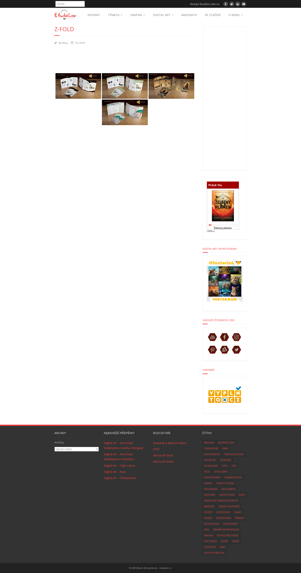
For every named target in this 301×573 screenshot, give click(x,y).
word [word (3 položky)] (236, 541)
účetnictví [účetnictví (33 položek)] (209, 547)
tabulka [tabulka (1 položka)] (208, 535)
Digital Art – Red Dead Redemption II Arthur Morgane (123, 445)
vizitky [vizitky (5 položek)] (224, 541)
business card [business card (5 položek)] (226, 442)
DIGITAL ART (161, 15)
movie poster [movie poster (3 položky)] (227, 494)
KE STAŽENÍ (212, 15)
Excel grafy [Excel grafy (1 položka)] (220, 471)
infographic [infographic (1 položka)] (229, 489)
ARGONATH (189, 15)
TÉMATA (113, 15)
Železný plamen (223, 228)
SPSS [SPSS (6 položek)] (206, 529)
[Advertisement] (127, 58)
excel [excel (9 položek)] (207, 471)
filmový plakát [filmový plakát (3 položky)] (212, 477)
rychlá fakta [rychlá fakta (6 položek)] (230, 523)
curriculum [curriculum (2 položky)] (211, 448)
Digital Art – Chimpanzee (120, 478)
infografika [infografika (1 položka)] (210, 489)
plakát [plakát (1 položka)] (237, 512)
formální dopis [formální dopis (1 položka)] (233, 477)
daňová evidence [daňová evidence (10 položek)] (234, 454)
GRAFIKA (136, 15)
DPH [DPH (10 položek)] (234, 465)
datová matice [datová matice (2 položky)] (212, 454)
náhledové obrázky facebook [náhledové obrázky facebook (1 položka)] (221, 500)
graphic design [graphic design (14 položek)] (225, 483)
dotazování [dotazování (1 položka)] (210, 465)
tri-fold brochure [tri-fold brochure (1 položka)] (227, 535)
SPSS (156, 449)
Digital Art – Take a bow (119, 465)
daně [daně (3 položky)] (225, 448)
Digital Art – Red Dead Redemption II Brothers (119, 456)
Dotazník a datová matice (169, 443)
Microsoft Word (163, 461)
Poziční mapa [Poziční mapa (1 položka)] (223, 518)
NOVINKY (94, 15)
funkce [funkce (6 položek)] (208, 483)
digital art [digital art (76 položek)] (210, 460)
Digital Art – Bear (115, 472)
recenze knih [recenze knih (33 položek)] (211, 523)
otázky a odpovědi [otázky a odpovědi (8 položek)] (229, 506)
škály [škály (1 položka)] (222, 547)
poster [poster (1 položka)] (208, 518)
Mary (65, 43)
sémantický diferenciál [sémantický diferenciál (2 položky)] (226, 529)
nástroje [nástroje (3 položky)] (209, 506)
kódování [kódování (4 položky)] (209, 494)
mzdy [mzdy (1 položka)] (242, 494)
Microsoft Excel (163, 455)
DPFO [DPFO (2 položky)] (225, 465)
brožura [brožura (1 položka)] (209, 442)
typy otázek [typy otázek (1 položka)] (210, 541)
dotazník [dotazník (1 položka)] (225, 460)
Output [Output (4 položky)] (208, 512)
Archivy (59, 442)
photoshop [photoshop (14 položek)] (223, 512)
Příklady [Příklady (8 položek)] (239, 518)
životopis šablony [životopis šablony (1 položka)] (214, 552)
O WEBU (234, 15)
